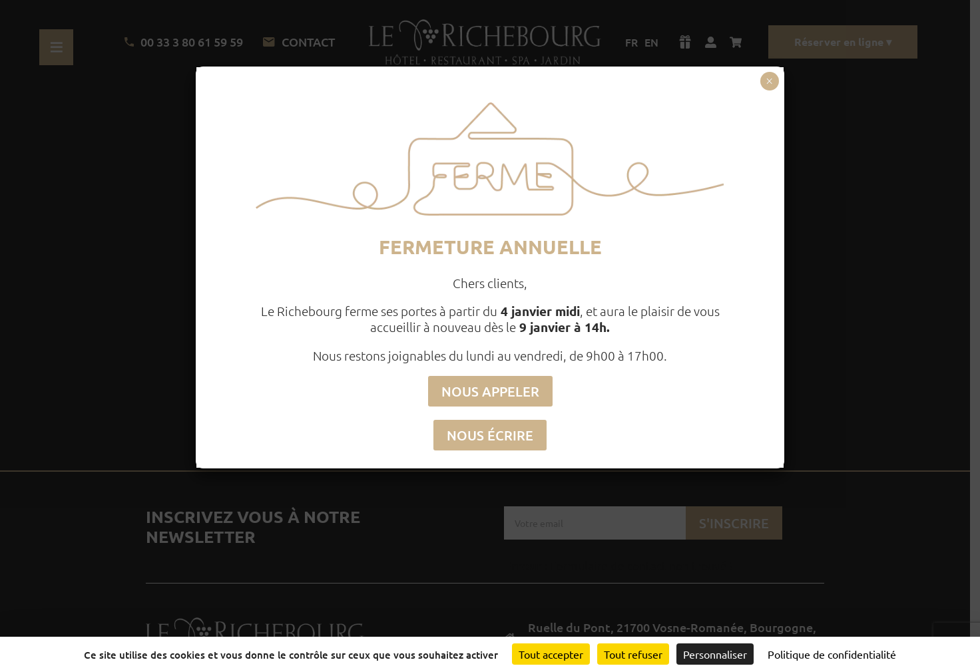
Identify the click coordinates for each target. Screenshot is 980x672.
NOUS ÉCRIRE (490, 435)
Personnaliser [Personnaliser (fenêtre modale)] (715, 654)
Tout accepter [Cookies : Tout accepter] (551, 654)
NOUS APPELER (490, 391)
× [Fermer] (769, 81)
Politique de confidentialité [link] (832, 654)
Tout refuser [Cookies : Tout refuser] (633, 654)
